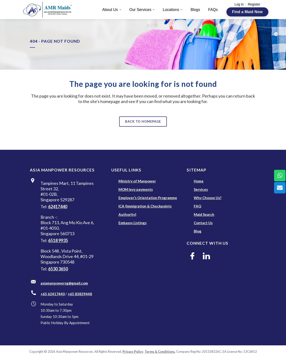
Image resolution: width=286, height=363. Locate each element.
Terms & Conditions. (160, 351)
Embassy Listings (132, 223)
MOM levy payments (135, 189)
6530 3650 (58, 268)
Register (254, 4)
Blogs (195, 10)
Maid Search (204, 214)
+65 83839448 (80, 294)
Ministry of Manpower (137, 181)
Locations (171, 10)
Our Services (140, 10)
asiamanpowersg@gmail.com (64, 283)
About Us (110, 10)
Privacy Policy (133, 351)
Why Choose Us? (207, 198)
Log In (239, 4)
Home (199, 181)
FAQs (213, 10)
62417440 (57, 206)
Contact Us (203, 223)
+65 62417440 (53, 294)
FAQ (197, 206)
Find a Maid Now (247, 12)
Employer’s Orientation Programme (147, 198)
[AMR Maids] (50, 9)
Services (201, 189)
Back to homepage (143, 121)
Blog (197, 231)
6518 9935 (58, 240)
